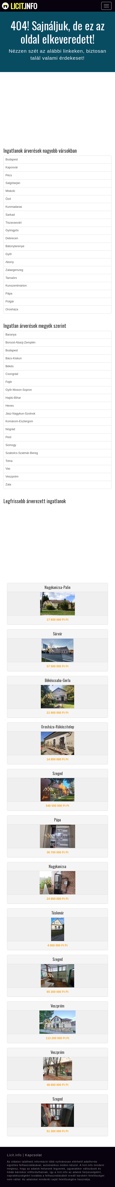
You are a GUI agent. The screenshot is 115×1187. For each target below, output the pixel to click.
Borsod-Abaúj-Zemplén (21, 342)
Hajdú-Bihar (13, 397)
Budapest (12, 159)
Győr (9, 254)
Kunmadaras (14, 206)
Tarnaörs (11, 278)
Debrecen (12, 238)
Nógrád (10, 429)
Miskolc (10, 191)
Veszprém (12, 476)
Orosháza (12, 309)
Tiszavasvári (14, 222)
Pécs (9, 175)
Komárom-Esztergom (19, 421)
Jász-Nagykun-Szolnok (20, 413)
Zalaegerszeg (14, 270)
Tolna (9, 461)
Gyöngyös (12, 230)
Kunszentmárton (16, 285)
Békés (10, 366)
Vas (8, 468)
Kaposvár (12, 167)
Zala (8, 484)
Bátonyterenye (15, 246)
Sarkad (10, 214)
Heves (10, 405)
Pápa (9, 293)
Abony (10, 262)
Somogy (11, 445)
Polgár (10, 301)
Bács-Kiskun (14, 358)
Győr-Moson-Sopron (19, 389)
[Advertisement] (57, 110)
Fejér (9, 382)
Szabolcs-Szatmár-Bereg (22, 453)
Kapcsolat (33, 1155)
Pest (8, 437)
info (23, 5)
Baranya (11, 334)
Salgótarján (13, 183)
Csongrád (12, 374)
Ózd (8, 199)
